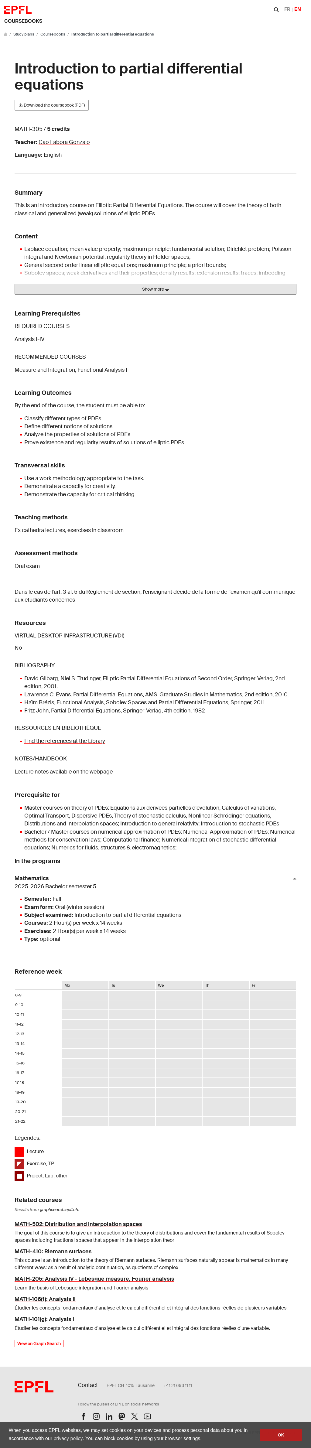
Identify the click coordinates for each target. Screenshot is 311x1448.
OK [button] (281, 1435)
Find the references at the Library (64, 741)
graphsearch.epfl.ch (59, 1209)
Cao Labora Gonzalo (64, 142)
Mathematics (153, 883)
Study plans (24, 34)
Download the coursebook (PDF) (52, 105)
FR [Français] (287, 9)
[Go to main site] (6, 34)
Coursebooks (23, 21)
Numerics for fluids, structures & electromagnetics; (113, 847)
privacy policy (68, 1438)
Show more (155, 289)
